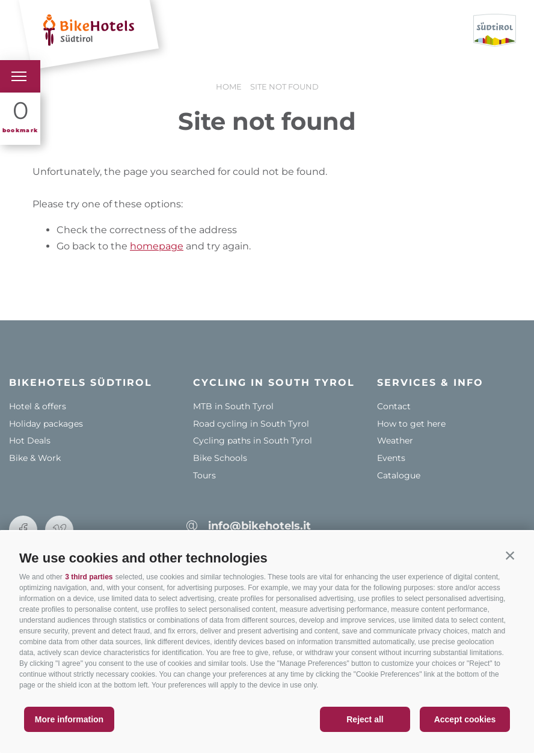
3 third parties (88, 577)
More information (69, 719)
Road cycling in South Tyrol (251, 423)
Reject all (364, 719)
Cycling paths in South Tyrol (252, 440)
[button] (510, 555)
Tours (204, 475)
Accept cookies (465, 719)
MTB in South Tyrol (233, 406)
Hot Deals (30, 440)
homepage (156, 246)
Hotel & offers (37, 406)
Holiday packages (46, 423)
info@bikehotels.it (259, 525)
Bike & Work (35, 458)
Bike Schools (220, 458)
